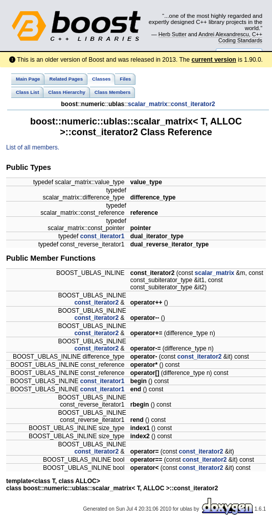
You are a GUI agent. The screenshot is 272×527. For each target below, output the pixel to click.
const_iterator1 (102, 236)
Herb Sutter (172, 34)
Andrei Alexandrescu (223, 34)
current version (214, 59)
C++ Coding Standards (240, 37)
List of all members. (32, 147)
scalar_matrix (147, 104)
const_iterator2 (193, 104)
